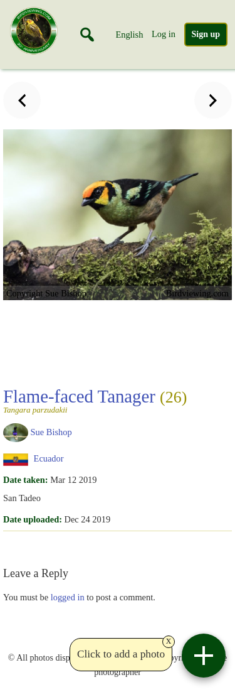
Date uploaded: (32, 519)
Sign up (206, 34)
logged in (68, 597)
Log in (163, 34)
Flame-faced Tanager (95, 400)
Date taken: (25, 480)
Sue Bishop (51, 431)
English (129, 35)
